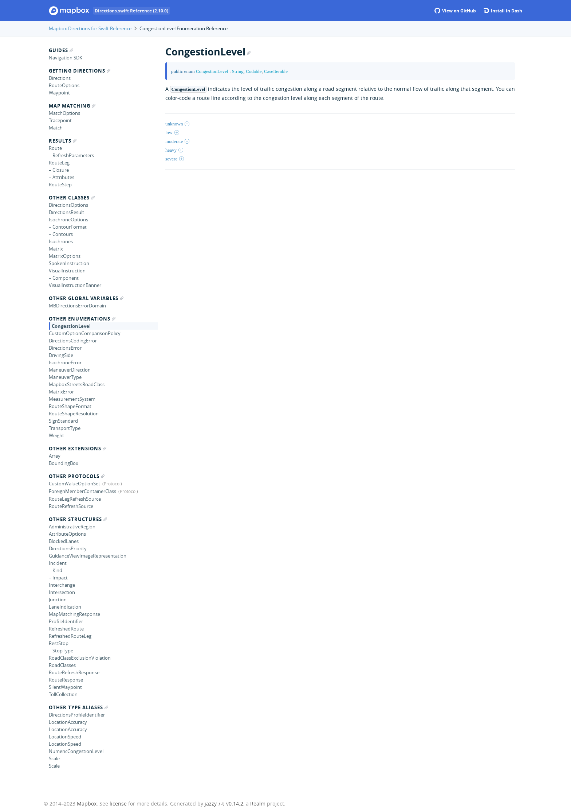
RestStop (58, 643)
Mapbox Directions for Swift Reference (90, 28)
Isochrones (61, 241)
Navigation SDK (65, 57)
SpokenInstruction (69, 263)
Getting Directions (79, 70)
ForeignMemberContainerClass (82, 491)
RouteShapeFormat (70, 406)
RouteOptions (64, 85)
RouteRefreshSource (71, 506)
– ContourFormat (68, 227)
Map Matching (72, 105)
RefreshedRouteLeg (70, 636)
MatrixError (61, 391)
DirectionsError (65, 348)
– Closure (59, 170)
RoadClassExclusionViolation (80, 658)
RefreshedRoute (66, 628)
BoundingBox (63, 463)
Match (56, 127)
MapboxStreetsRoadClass (77, 384)
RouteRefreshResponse (74, 672)
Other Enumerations (82, 318)
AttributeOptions (67, 534)
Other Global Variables (86, 298)
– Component (64, 278)
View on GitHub (455, 11)
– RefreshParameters (71, 155)
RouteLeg (59, 162)
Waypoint (59, 92)
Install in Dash (502, 11)
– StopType (61, 650)
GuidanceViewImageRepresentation (87, 555)
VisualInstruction (67, 270)
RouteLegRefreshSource (75, 499)
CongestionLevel (71, 326)
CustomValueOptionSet (74, 483)
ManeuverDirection (70, 369)
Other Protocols (77, 476)
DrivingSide (61, 355)
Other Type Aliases (78, 707)
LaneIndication (65, 607)
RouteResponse (66, 679)
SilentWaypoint (65, 687)
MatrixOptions (64, 256)
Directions (60, 78)
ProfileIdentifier (66, 621)
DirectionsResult (66, 212)
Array (54, 456)
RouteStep (60, 184)
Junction (58, 599)
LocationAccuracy (68, 722)
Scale (54, 758)
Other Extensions (77, 448)
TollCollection (63, 694)
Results (62, 140)
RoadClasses (62, 665)
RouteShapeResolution (74, 413)
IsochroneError (65, 362)
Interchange (62, 585)
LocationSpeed (65, 736)
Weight (56, 435)
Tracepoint (60, 120)
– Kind (55, 570)
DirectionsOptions (68, 205)
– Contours (61, 234)
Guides (61, 50)
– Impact (58, 577)
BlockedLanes (64, 541)
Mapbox (87, 803)
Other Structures (78, 519)
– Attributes (61, 177)
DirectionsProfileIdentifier (77, 714)
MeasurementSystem (72, 399)
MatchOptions (64, 113)
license (118, 803)
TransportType (64, 428)
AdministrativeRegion (72, 526)
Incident (58, 563)
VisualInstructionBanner (75, 285)
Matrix (56, 248)
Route (55, 148)
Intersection (62, 592)
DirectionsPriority (68, 548)
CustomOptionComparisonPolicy (85, 333)
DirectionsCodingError (73, 340)
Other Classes (72, 197)
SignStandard (63, 421)
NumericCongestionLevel (76, 751)
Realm (257, 803)
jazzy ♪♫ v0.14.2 (224, 803)
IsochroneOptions (68, 219)
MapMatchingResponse (74, 614)
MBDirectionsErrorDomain (77, 305)
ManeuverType (65, 377)
